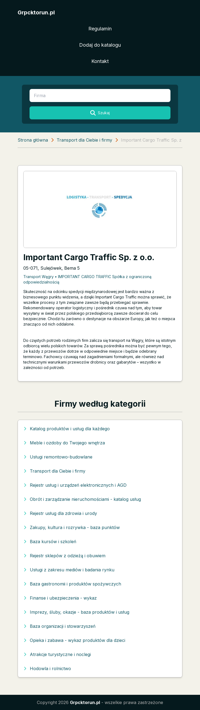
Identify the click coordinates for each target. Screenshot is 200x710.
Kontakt (100, 61)
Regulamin (100, 28)
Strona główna (33, 140)
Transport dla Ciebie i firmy (84, 140)
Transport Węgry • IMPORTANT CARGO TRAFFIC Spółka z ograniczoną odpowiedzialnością (87, 279)
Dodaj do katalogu (100, 45)
